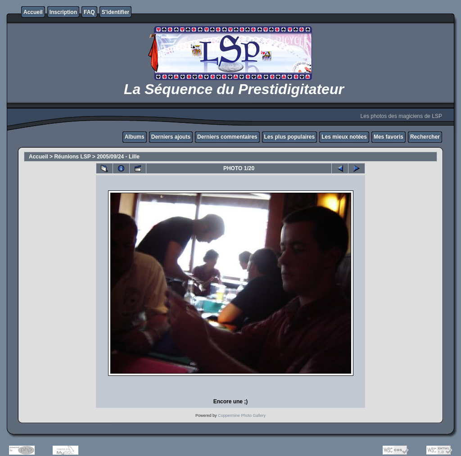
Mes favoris (388, 137)
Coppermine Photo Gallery (242, 415)
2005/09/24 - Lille (118, 157)
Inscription (63, 12)
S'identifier (116, 12)
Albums (135, 137)
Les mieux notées (344, 137)
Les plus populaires (289, 137)
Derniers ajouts (170, 137)
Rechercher (425, 137)
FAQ (89, 12)
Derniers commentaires (227, 137)
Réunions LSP (72, 157)
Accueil (33, 12)
